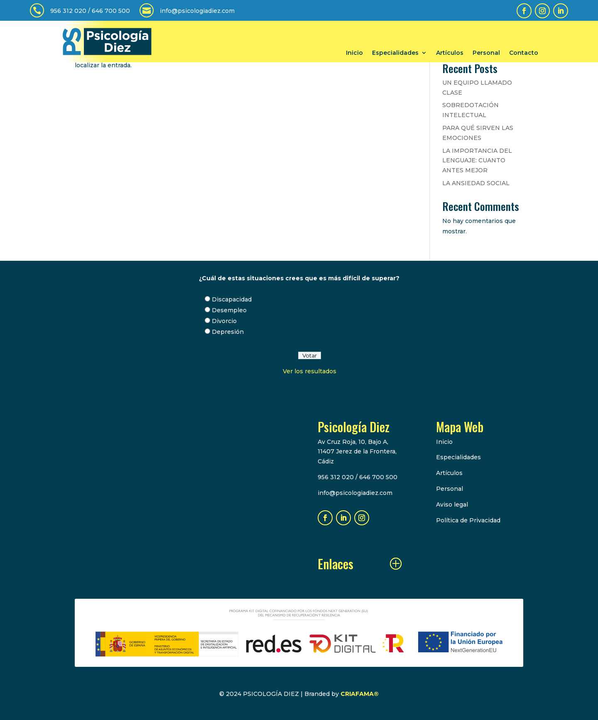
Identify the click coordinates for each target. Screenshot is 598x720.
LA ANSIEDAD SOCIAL (476, 183)
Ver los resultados (309, 371)
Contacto (523, 53)
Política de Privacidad (468, 520)
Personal (486, 53)
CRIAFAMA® (360, 694)
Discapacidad (232, 299)
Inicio (354, 53)
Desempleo (229, 310)
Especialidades (395, 53)
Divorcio (224, 321)
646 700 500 (111, 11)
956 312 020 (68, 11)
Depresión (228, 332)
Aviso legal (452, 504)
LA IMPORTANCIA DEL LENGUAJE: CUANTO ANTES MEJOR (477, 160)
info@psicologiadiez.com (197, 11)
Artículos (449, 53)
